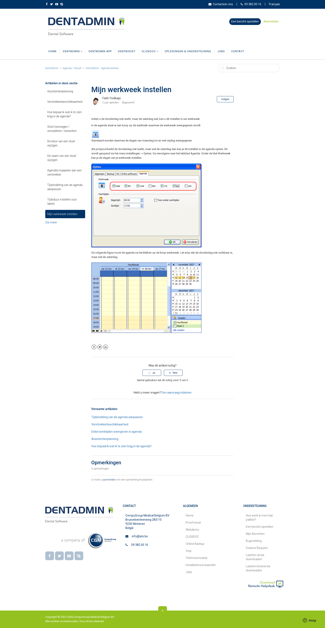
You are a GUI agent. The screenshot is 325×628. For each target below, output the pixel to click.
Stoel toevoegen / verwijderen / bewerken (62, 129)
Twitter (99, 347)
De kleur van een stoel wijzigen (61, 143)
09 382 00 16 (251, 4)
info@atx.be (140, 536)
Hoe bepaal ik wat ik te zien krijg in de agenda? (64, 114)
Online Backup (195, 543)
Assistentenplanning (60, 91)
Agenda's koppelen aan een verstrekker (64, 172)
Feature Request (257, 548)
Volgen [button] (225, 99)
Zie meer (51, 222)
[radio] (151, 373)
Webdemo (192, 529)
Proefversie (193, 522)
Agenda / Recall (72, 68)
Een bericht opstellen (245, 21)
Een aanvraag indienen (176, 392)
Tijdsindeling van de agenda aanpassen (65, 187)
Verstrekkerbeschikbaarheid (65, 101)
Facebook (94, 347)
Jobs (221, 51)
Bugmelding (254, 541)
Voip (188, 550)
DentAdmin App (100, 51)
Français (274, 4)
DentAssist (126, 51)
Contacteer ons (220, 4)
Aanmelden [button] (271, 21)
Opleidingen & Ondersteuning (188, 51)
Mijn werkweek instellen (62, 214)
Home (52, 51)
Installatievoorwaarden (201, 565)
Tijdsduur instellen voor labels (62, 201)
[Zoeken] (249, 68)
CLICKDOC (150, 51)
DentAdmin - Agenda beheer (102, 68)
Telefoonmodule (196, 558)
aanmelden (109, 479)
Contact (237, 51)
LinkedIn (105, 347)
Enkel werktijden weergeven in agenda (116, 431)
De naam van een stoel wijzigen (61, 158)
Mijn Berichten (255, 533)
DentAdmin (72, 51)
